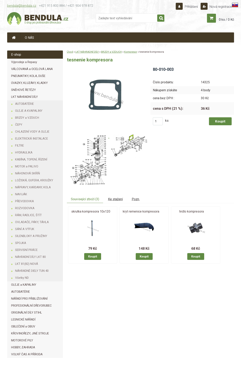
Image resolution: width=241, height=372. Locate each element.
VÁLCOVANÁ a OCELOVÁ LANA (32, 69)
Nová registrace (220, 7)
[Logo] (38, 19)
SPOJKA (20, 243)
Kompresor (130, 51)
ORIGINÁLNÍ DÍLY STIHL (26, 312)
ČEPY (18, 124)
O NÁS (29, 38)
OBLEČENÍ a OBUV (23, 326)
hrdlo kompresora (191, 211)
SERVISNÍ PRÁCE (26, 250)
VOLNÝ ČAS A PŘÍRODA (27, 354)
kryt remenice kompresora (141, 211)
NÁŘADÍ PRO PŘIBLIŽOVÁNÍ (29, 298)
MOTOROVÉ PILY (22, 340)
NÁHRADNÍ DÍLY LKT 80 (30, 257)
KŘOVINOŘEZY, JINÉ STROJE (30, 333)
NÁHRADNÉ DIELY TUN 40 (32, 271)
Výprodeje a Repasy (24, 62)
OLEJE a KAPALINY (23, 285)
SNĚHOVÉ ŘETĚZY (23, 90)
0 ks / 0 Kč (226, 19)
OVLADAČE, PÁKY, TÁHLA (32, 222)
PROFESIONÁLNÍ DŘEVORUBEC (31, 305)
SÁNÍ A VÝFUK (24, 229)
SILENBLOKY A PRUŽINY (31, 236)
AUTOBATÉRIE (24, 104)
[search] (160, 18)
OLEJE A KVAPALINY (28, 111)
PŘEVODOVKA (24, 201)
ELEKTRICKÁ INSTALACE (31, 138)
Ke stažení (115, 199)
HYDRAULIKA (23, 152)
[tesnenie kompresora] (105, 68)
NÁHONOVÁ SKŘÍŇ (27, 173)
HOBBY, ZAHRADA (23, 347)
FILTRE (19, 145)
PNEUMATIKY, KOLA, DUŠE (28, 76)
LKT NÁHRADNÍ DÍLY (24, 97)
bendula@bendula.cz (21, 6)
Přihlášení (191, 7)
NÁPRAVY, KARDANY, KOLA (33, 187)
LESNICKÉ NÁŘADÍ (23, 319)
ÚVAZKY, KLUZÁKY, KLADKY (29, 83)
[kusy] (158, 121)
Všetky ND (22, 278)
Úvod (70, 51)
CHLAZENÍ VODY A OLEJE (32, 131)
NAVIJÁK (21, 194)
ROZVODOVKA (24, 208)
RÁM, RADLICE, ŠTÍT (28, 215)
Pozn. (136, 199)
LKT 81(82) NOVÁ (26, 264)
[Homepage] (13, 37)
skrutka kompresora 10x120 (90, 211)
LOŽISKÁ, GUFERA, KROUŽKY (34, 180)
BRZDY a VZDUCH (27, 117)
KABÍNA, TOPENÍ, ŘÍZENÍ (31, 159)
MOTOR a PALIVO (26, 166)
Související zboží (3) (85, 199)
